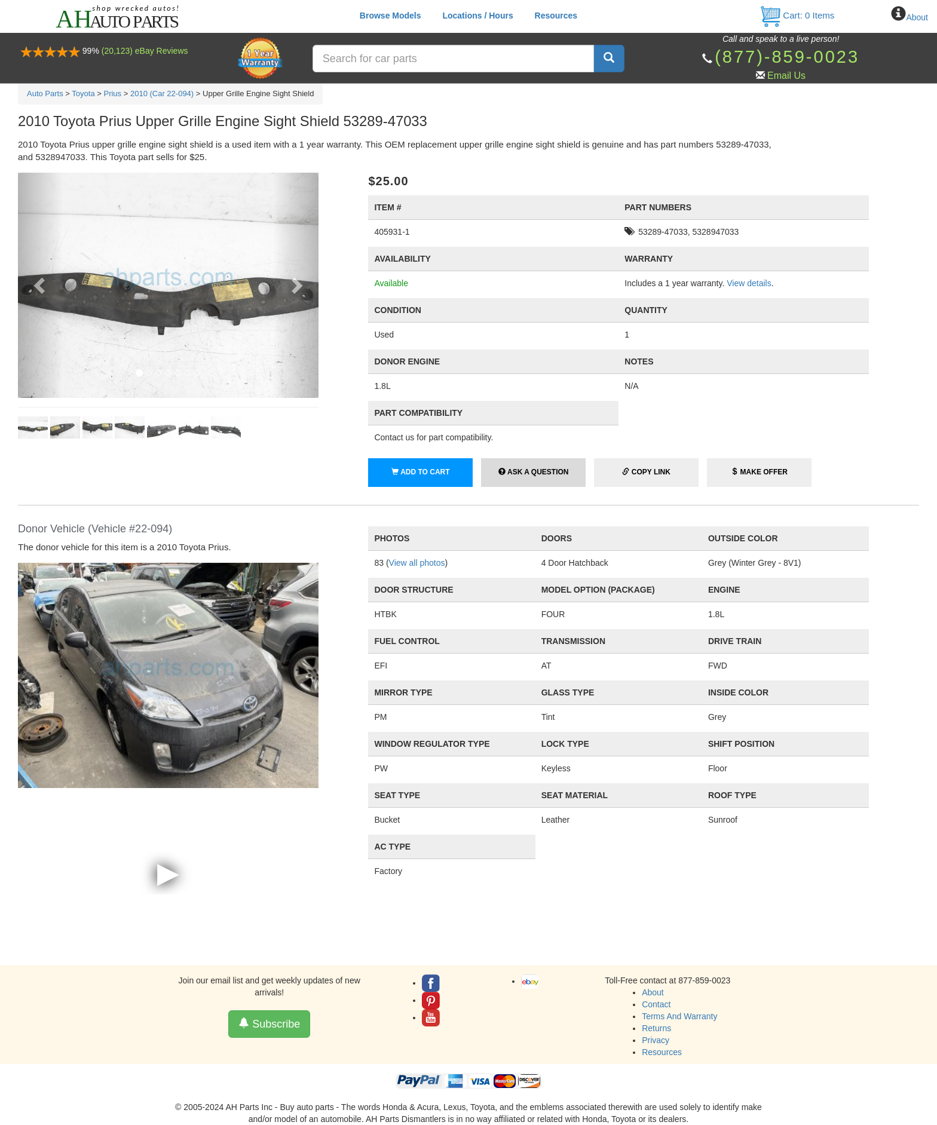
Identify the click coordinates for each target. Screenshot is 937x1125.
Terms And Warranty (679, 1016)
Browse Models (390, 15)
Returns (656, 1028)
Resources (556, 15)
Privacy (655, 1040)
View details (749, 283)
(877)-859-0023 (787, 56)
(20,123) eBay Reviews (145, 51)
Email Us (786, 75)
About (917, 17)
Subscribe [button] (269, 1023)
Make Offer (759, 472)
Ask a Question (533, 472)
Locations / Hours (477, 15)
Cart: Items (797, 15)
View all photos (417, 563)
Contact (656, 1004)
